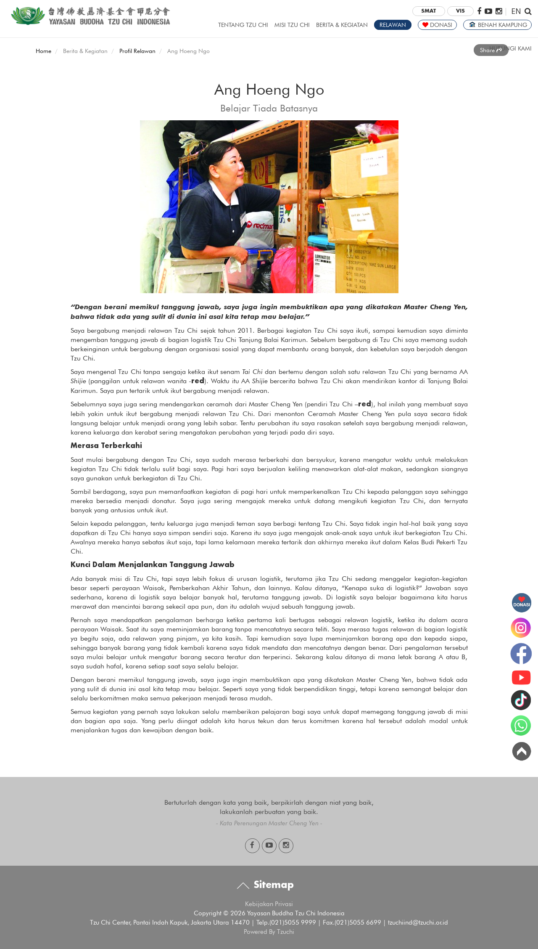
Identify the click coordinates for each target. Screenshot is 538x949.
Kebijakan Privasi (269, 904)
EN (516, 11)
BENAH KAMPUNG (497, 24)
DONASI (437, 24)
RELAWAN (393, 24)
